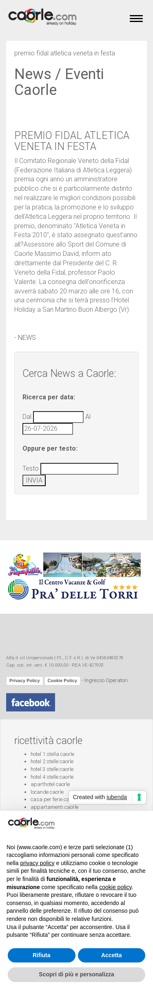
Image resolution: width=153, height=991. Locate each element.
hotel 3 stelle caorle (52, 769)
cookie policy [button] (115, 887)
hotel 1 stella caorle (52, 754)
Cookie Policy (62, 680)
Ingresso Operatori (106, 681)
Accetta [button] (111, 955)
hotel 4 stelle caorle (52, 777)
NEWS (27, 337)
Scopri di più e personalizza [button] (76, 974)
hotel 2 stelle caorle (52, 761)
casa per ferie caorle (54, 799)
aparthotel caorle (50, 784)
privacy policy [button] (37, 863)
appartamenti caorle (54, 807)
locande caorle (47, 792)
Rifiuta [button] (42, 955)
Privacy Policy (24, 680)
